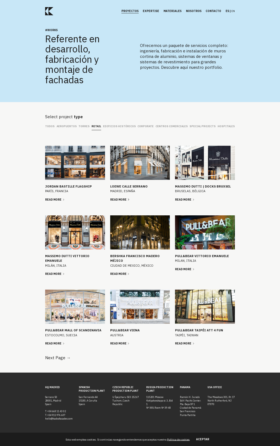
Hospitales (226, 126)
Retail (96, 126)
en (233, 11)
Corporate (146, 126)
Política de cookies (178, 439)
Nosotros (194, 11)
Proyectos (130, 11)
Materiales (173, 11)
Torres (84, 126)
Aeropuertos (67, 126)
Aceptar (202, 439)
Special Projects (202, 126)
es (227, 11)
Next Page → (58, 357)
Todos (50, 126)
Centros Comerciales (172, 126)
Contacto (213, 11)
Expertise (151, 11)
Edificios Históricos (119, 126)
